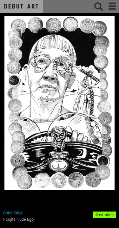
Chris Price (13, 213)
